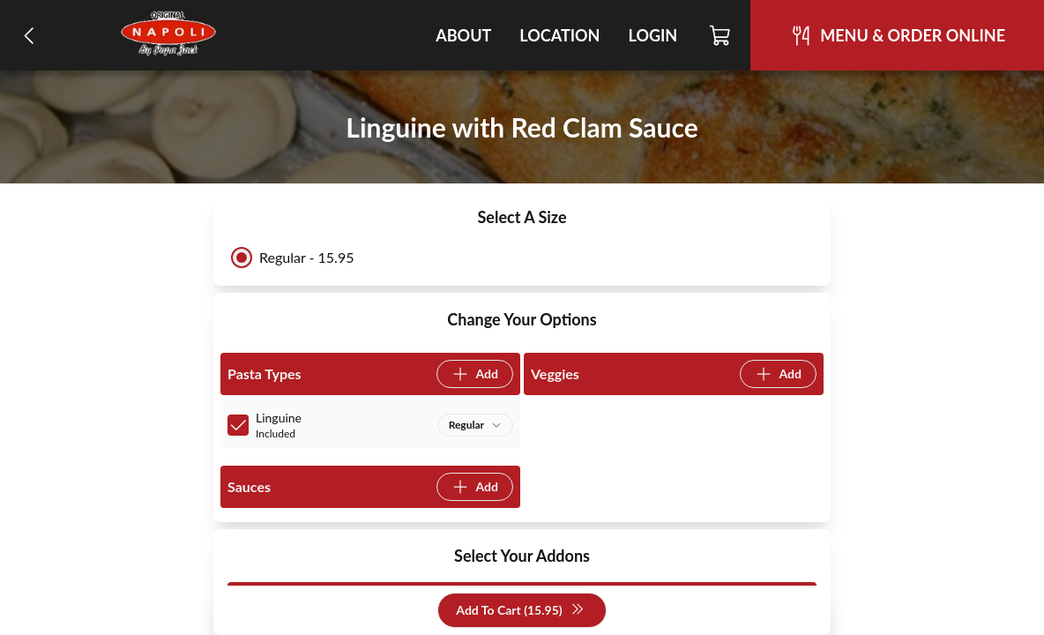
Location (559, 35)
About (463, 35)
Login (652, 35)
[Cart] (720, 35)
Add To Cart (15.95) (520, 610)
